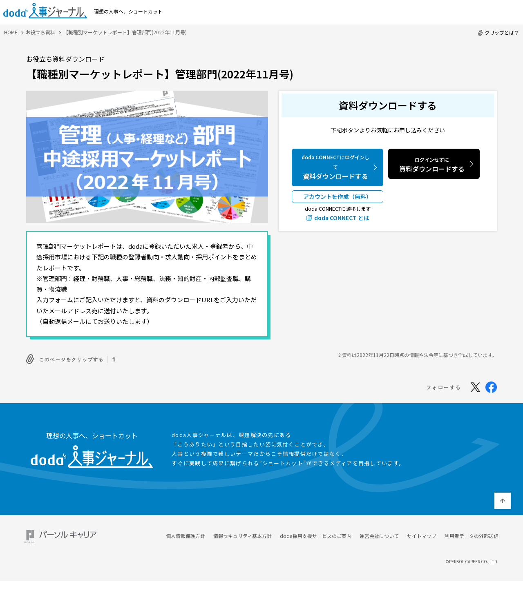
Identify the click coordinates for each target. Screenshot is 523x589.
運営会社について (379, 533)
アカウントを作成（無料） (337, 196)
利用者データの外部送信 (471, 533)
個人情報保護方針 (185, 533)
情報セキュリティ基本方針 (242, 533)
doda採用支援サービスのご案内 (315, 533)
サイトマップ (421, 533)
